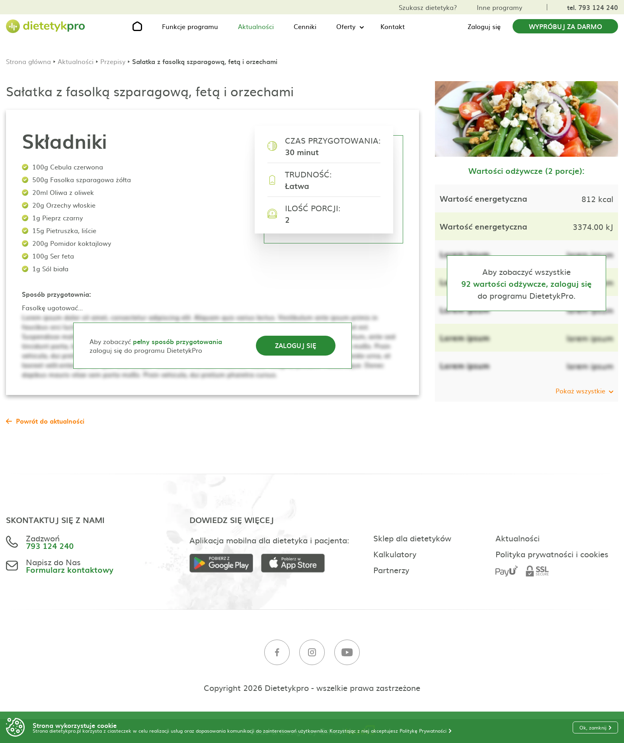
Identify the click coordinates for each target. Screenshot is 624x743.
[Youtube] (347, 652)
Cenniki (305, 26)
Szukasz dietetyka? (428, 7)
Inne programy (499, 7)
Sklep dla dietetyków (412, 538)
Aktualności (256, 26)
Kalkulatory (394, 554)
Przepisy (112, 61)
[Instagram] (312, 652)
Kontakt (392, 26)
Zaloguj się (484, 26)
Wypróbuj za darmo (565, 26)
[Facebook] (277, 652)
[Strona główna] (46, 26)
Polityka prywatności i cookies (551, 554)
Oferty (345, 26)
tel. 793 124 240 (592, 7)
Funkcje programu (190, 26)
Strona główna (28, 61)
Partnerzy (391, 570)
